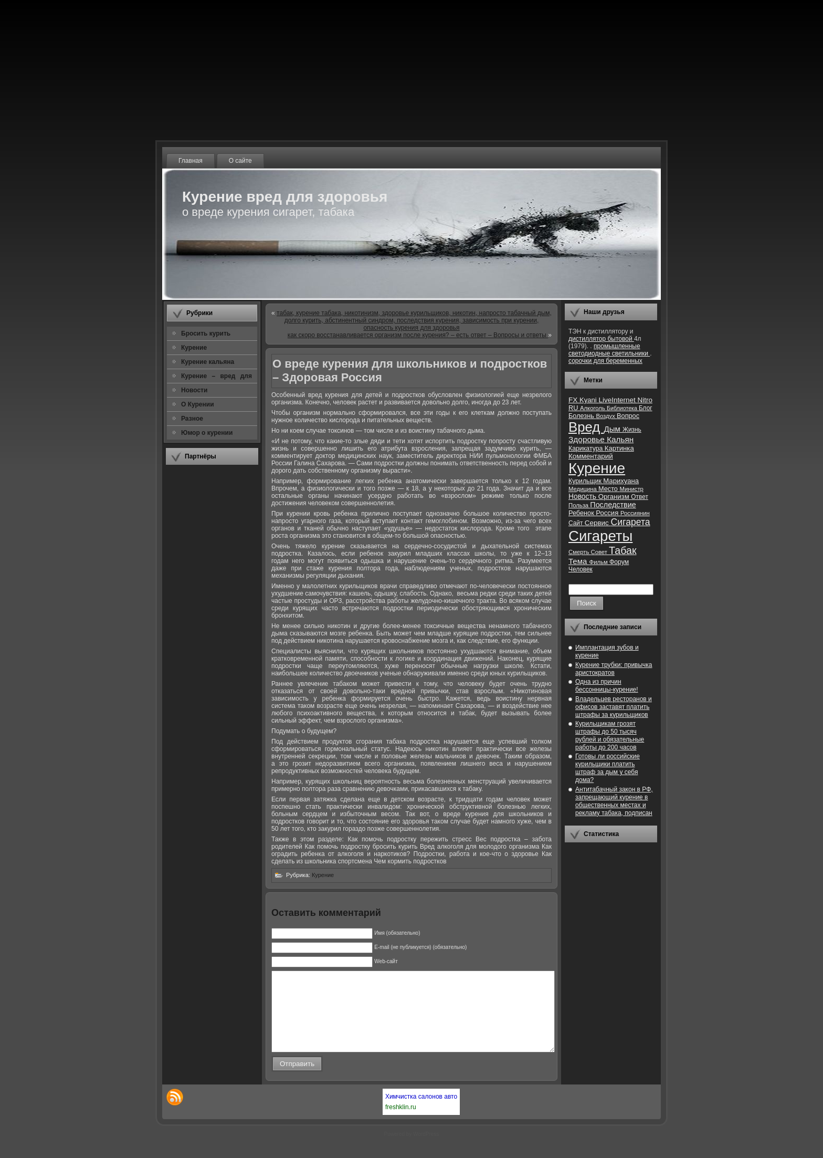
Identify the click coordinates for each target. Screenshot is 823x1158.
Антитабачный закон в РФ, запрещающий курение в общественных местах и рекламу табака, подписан (614, 801)
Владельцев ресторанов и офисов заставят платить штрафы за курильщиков (613, 706)
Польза (579, 505)
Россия (608, 513)
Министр (631, 489)
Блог (645, 408)
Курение (323, 875)
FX (573, 400)
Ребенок (582, 513)
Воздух (606, 416)
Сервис (598, 523)
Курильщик (585, 481)
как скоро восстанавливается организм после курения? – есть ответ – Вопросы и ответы (418, 335)
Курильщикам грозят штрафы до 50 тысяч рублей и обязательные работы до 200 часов (609, 735)
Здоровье (587, 439)
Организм (614, 496)
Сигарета (630, 522)
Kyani (588, 400)
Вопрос (628, 416)
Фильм (599, 562)
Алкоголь (593, 408)
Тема (578, 561)
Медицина (583, 489)
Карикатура (586, 448)
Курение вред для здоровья (284, 197)
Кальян (620, 439)
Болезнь (582, 416)
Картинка (619, 448)
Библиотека (623, 408)
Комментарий (590, 456)
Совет (600, 552)
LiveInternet (617, 400)
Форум (619, 562)
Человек (580, 569)
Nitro (645, 400)
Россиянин (635, 513)
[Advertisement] (212, 629)
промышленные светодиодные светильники (609, 349)
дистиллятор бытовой (601, 338)
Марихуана (621, 481)
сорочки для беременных (605, 360)
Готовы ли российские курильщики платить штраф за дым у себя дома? (607, 768)
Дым (613, 428)
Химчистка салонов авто (421, 1112)
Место (608, 489)
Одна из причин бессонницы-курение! (606, 685)
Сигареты (600, 536)
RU (574, 408)
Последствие (613, 504)
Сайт (576, 523)
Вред (586, 427)
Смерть (579, 552)
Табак (622, 550)
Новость (583, 496)
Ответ (639, 496)
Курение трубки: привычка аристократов (613, 668)
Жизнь (631, 429)
